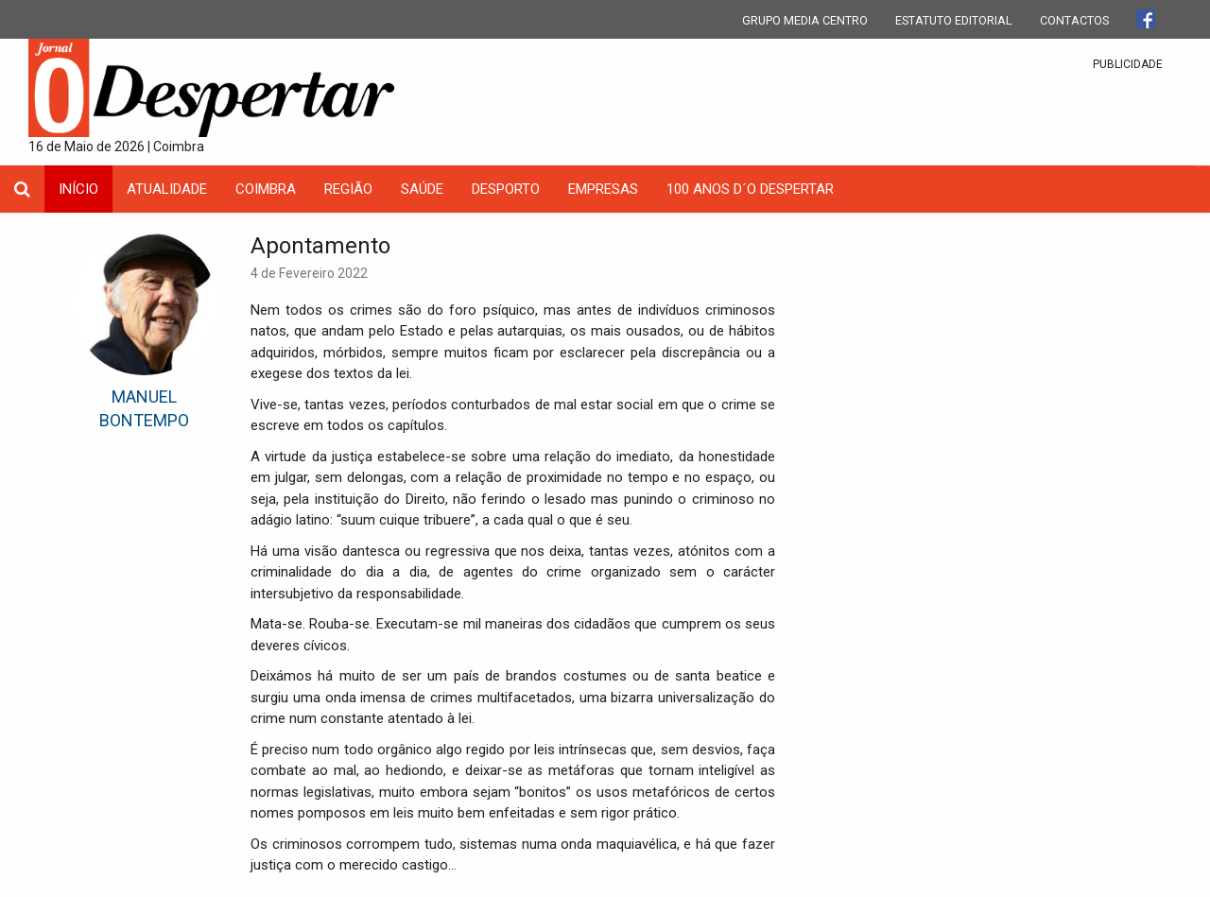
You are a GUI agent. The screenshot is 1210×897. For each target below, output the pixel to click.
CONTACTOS (1074, 20)
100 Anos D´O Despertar (750, 189)
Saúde (422, 189)
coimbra (265, 189)
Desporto (506, 189)
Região (348, 189)
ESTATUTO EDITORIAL (953, 20)
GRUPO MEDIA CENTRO (805, 20)
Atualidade (167, 189)
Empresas (603, 189)
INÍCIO (78, 189)
